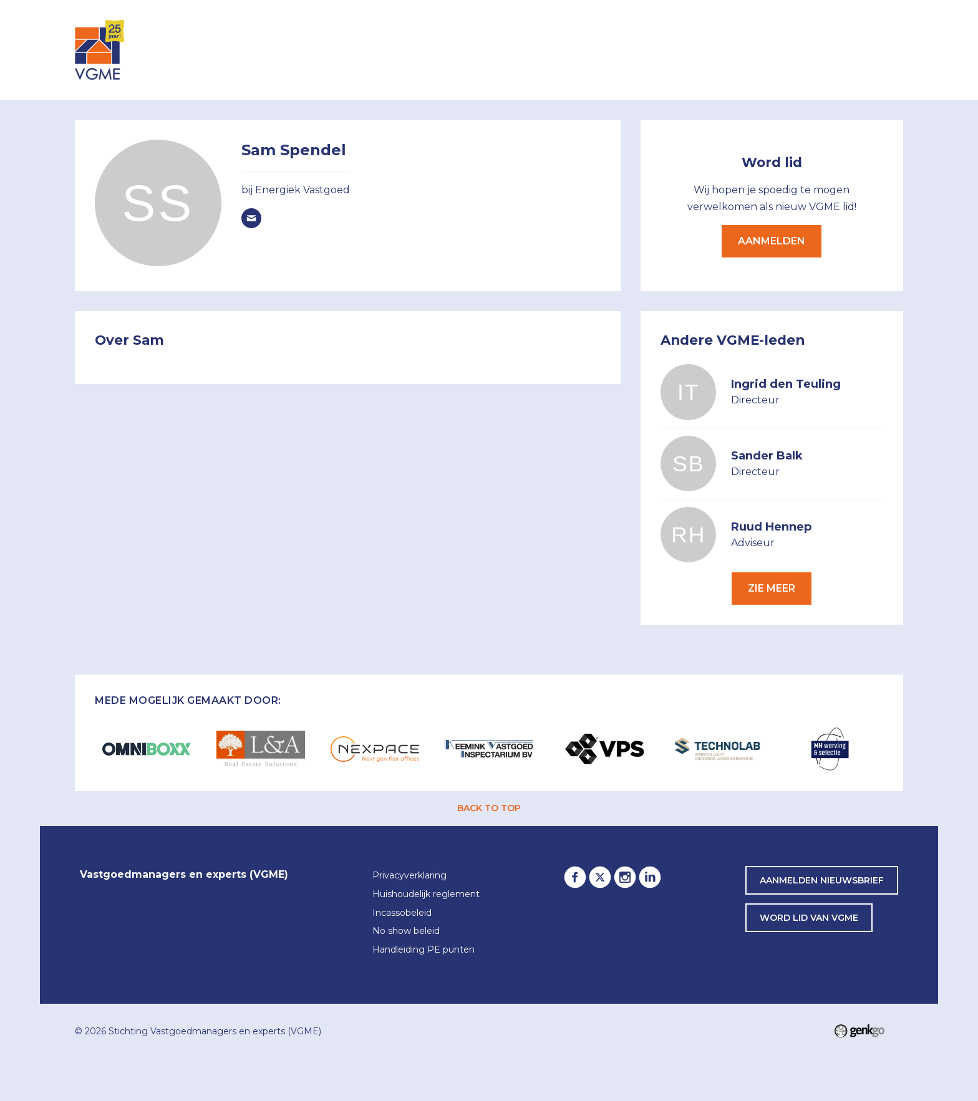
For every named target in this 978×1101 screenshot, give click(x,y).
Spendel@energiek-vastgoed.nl (251, 218)
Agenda (459, 49)
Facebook (575, 877)
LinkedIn (650, 877)
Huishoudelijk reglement (426, 895)
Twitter (600, 877)
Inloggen (394, 49)
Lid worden (660, 49)
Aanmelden (771, 241)
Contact (869, 49)
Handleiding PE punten (423, 950)
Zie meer (771, 588)
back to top (489, 808)
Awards (804, 49)
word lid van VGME (809, 917)
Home (344, 50)
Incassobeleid (402, 913)
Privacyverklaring (409, 876)
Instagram (625, 877)
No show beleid (406, 931)
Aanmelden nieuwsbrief (822, 880)
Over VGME (578, 49)
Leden (514, 49)
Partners (737, 49)
